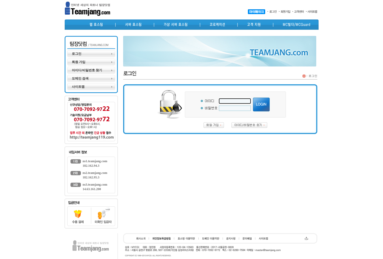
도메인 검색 (80, 78)
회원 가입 (78, 62)
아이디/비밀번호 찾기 (87, 70)
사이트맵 (78, 87)
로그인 (76, 54)
